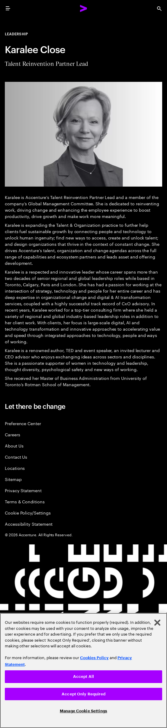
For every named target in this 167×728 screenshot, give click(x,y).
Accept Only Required (83, 694)
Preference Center (23, 423)
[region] (83, 670)
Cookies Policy (94, 658)
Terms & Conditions (25, 501)
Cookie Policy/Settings (27, 512)
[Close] (157, 622)
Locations (15, 468)
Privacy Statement (23, 490)
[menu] (8, 8)
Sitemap (13, 479)
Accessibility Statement (29, 524)
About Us (14, 445)
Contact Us (16, 457)
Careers (12, 434)
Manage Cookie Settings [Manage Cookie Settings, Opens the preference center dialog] (83, 711)
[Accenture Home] (83, 8)
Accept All (83, 676)
